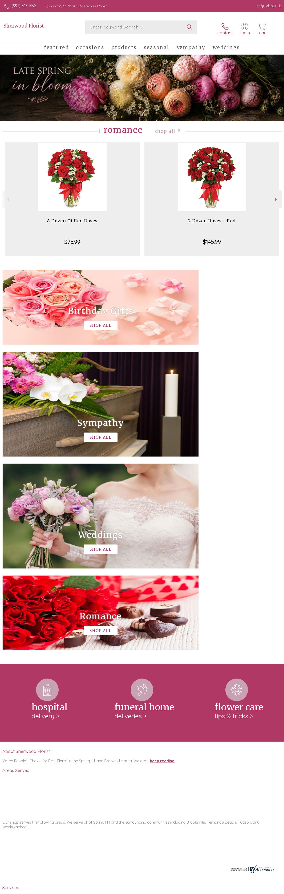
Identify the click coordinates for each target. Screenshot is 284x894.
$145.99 (212, 239)
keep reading (162, 565)
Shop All (165, 128)
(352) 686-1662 (24, 6)
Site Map (264, 889)
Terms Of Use (173, 889)
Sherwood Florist (24, 26)
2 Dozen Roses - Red (212, 218)
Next (277, 197)
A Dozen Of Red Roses (72, 218)
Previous (7, 197)
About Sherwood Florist (26, 555)
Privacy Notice (201, 889)
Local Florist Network (235, 889)
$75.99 (72, 239)
